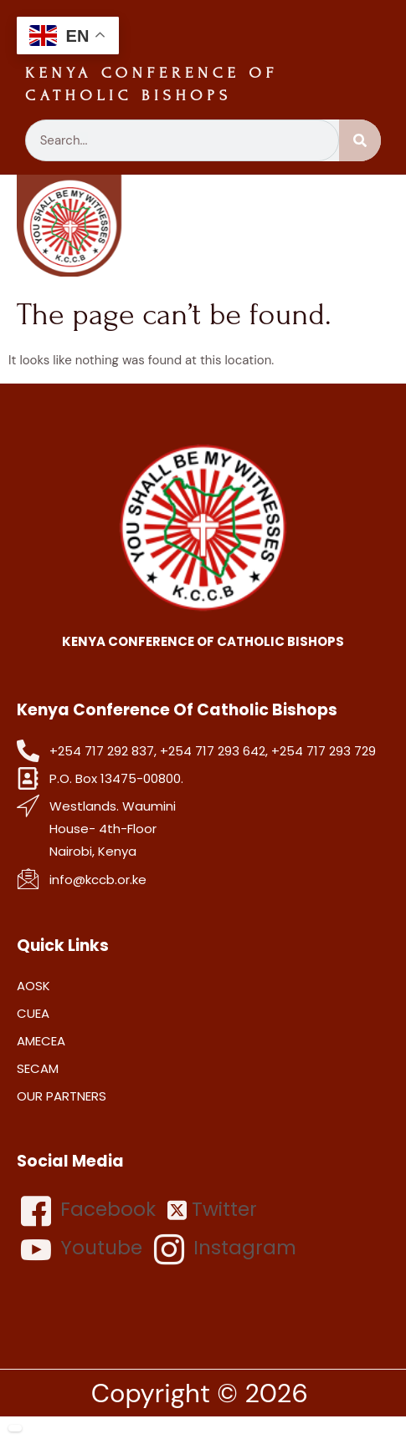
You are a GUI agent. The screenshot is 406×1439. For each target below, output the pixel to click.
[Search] (360, 140)
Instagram (225, 1249)
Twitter (212, 1209)
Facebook (88, 1211)
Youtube (81, 1249)
